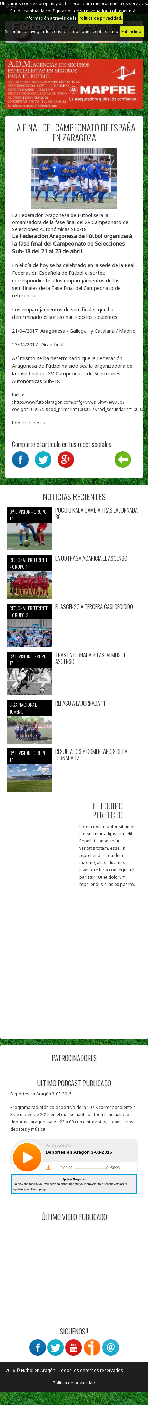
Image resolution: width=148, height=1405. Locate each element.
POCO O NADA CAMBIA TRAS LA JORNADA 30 (96, 513)
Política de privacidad (74, 1383)
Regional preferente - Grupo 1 (29, 563)
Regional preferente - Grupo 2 (29, 611)
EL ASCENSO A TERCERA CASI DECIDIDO (94, 607)
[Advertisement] (64, 967)
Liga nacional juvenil (23, 708)
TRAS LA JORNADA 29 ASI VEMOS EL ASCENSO (90, 658)
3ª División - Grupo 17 (28, 515)
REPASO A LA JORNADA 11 (80, 703)
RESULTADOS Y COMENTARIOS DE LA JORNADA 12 (91, 754)
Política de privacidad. (100, 18)
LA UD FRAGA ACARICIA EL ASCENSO (91, 558)
